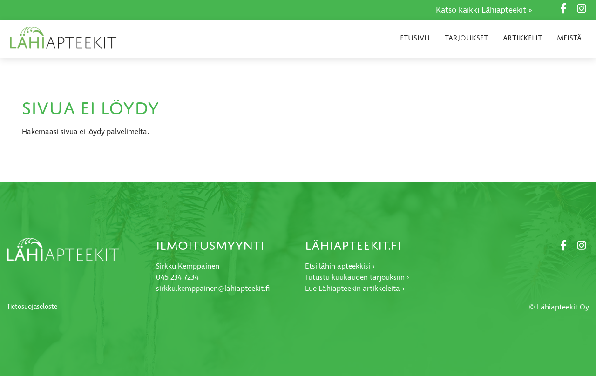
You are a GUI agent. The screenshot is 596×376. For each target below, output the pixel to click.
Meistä (569, 38)
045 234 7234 (177, 277)
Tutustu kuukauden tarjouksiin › (357, 277)
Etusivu (415, 38)
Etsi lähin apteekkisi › (340, 266)
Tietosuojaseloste (32, 306)
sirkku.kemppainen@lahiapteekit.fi (213, 289)
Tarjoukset (466, 38)
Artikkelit (522, 38)
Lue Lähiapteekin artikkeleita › (355, 289)
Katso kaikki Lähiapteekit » (484, 10)
